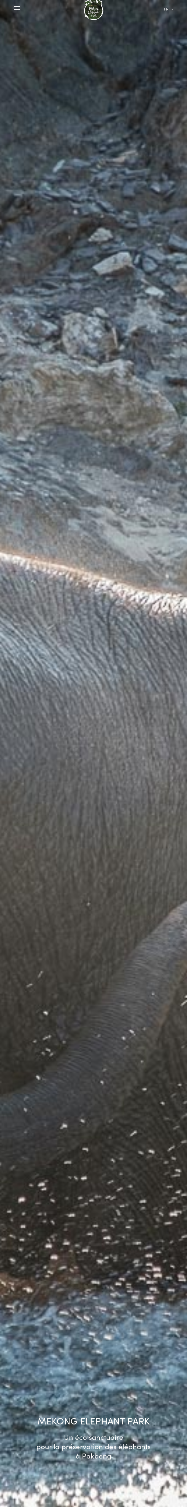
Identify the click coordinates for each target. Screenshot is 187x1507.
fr (166, 9)
